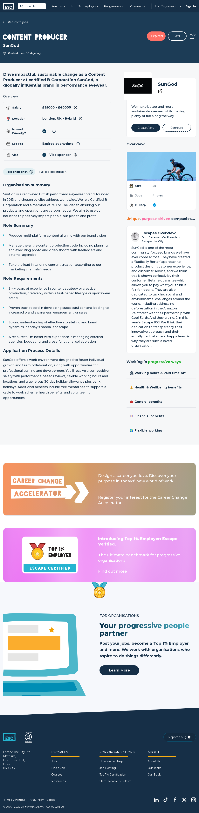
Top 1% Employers (84, 6)
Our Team (154, 768)
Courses (56, 774)
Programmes (113, 6)
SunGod (167, 84)
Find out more (112, 571)
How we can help (111, 761)
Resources (137, 6)
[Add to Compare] (176, 128)
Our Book (154, 774)
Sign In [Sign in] (190, 6)
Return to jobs (15, 22)
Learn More (119, 670)
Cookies (51, 799)
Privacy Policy (36, 799)
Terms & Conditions (14, 799)
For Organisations (168, 6)
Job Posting (108, 768)
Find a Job (58, 768)
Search (27, 6)
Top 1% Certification (113, 774)
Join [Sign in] (54, 761)
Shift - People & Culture (115, 781)
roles (58, 6)
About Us (154, 761)
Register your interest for (123, 497)
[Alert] (145, 128)
